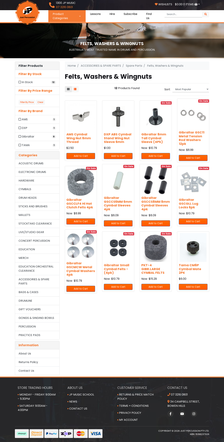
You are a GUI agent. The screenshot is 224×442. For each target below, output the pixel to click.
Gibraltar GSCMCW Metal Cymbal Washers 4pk (80, 269)
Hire (112, 14)
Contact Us (26, 371)
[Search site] (205, 14)
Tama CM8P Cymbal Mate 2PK (190, 269)
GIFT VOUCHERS (30, 309)
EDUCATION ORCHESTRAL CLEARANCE (36, 268)
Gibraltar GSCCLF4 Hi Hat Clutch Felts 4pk (79, 203)
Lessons (95, 14)
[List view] (75, 89)
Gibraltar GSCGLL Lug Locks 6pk (188, 203)
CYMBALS (25, 189)
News (72, 402)
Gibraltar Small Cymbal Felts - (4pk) (116, 269)
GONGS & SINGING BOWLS (36, 318)
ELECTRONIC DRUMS (32, 172)
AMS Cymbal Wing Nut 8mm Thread (78, 138)
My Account (127, 420)
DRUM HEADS (28, 198)
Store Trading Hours (35, 388)
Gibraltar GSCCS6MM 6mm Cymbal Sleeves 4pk (118, 203)
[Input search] (183, 14)
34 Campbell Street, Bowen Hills (183, 404)
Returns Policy (28, 362)
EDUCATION (27, 249)
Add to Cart (81, 156)
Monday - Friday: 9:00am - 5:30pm (37, 397)
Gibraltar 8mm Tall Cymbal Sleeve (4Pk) (153, 138)
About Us (25, 353)
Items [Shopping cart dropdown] (186, 4)
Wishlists (163, 4)
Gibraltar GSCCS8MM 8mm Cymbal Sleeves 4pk (155, 203)
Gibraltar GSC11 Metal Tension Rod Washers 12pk (191, 138)
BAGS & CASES (28, 292)
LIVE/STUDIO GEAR (31, 232)
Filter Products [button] (31, 66)
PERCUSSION (27, 326)
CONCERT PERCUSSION (34, 241)
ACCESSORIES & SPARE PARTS (34, 281)
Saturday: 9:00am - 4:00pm (32, 408)
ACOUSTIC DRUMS (31, 163)
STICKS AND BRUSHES (33, 206)
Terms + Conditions (133, 406)
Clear (40, 102)
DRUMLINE (25, 301)
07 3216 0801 (177, 395)
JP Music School (80, 395)
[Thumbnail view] (68, 89)
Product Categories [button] (67, 16)
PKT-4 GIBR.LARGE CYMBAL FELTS (152, 269)
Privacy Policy (129, 413)
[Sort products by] (190, 89)
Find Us (149, 16)
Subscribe (130, 14)
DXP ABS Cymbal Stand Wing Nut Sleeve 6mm (117, 138)
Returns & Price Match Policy (135, 397)
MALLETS (24, 215)
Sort (167, 89)
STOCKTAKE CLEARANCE (35, 224)
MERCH (23, 258)
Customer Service (132, 388)
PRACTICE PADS (29, 335)
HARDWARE (26, 181)
